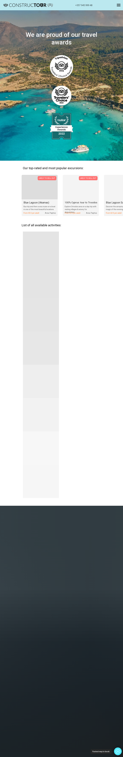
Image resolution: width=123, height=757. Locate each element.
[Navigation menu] (118, 5)
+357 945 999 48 (83, 5)
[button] (28, 5)
